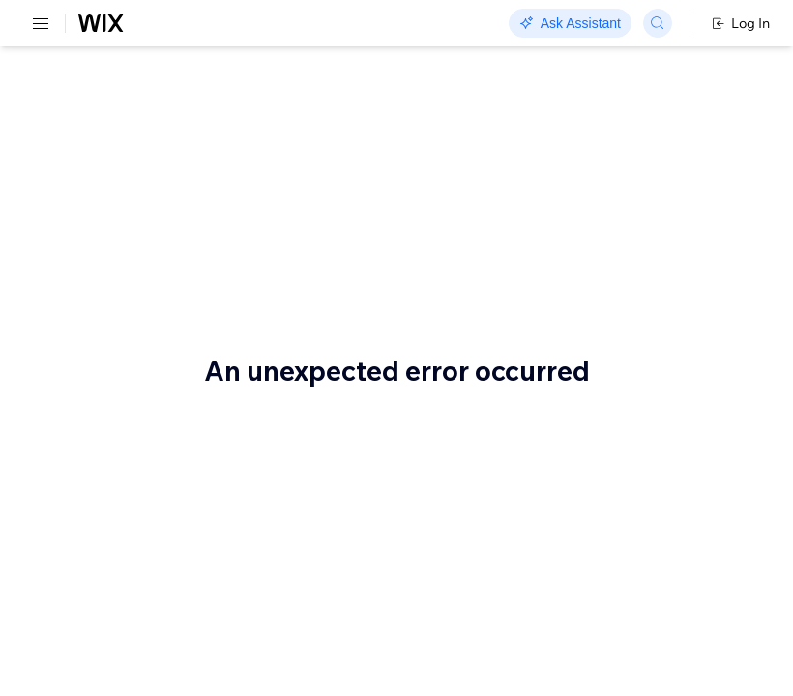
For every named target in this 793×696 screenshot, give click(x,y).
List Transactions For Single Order (360, 545)
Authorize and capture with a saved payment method (240, 401)
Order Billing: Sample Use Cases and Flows (237, 133)
